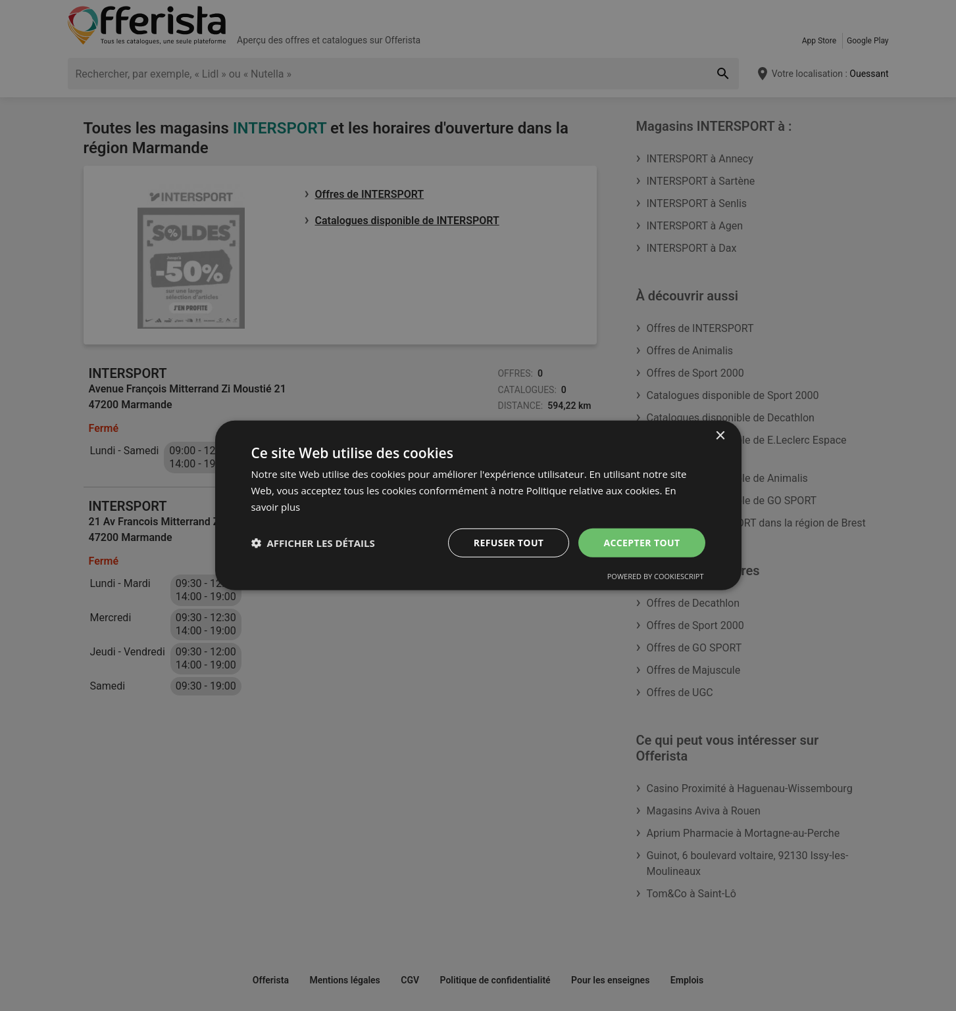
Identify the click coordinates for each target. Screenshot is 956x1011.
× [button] (720, 436)
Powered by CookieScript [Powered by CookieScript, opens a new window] (655, 576)
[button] (313, 543)
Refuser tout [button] (509, 542)
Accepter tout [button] (641, 542)
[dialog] (478, 505)
